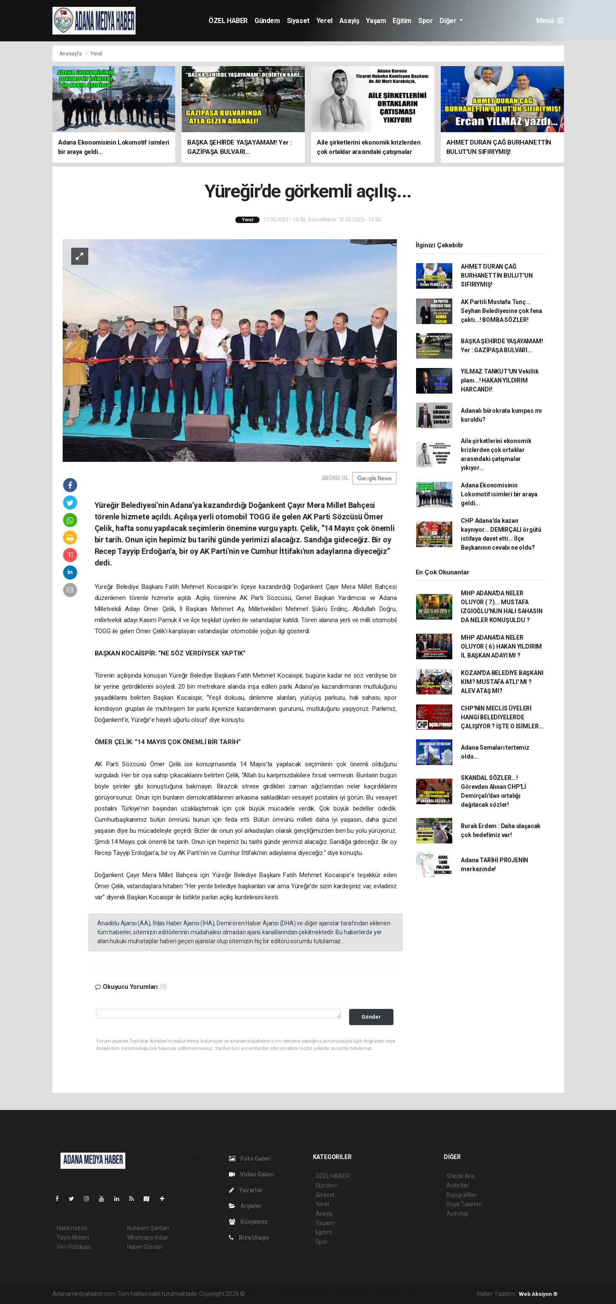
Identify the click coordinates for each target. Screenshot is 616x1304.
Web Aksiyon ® (538, 1294)
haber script (403, 1293)
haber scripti (334, 1293)
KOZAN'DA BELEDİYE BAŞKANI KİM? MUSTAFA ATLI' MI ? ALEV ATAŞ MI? (502, 681)
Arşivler (245, 1206)
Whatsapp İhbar (147, 1237)
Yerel (324, 21)
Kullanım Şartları (148, 1228)
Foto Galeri (250, 1158)
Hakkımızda (72, 1228)
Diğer (449, 21)
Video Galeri (251, 1174)
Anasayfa (71, 53)
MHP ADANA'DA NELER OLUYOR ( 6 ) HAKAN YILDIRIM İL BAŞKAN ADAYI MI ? (501, 646)
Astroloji (457, 1213)
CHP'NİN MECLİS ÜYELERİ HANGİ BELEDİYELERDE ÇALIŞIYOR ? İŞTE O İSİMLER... (502, 717)
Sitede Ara (460, 1176)
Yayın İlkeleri (73, 1237)
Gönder (371, 1017)
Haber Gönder (145, 1246)
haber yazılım (369, 1293)
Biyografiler (461, 1194)
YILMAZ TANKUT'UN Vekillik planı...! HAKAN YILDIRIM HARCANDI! (499, 380)
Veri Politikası (74, 1246)
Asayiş (349, 21)
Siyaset (298, 21)
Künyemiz (248, 1221)
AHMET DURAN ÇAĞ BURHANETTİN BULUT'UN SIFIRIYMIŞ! (496, 275)
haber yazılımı (264, 1293)
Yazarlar (246, 1190)
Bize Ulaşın (249, 1237)
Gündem (267, 21)
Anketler (457, 1185)
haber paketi (300, 1293)
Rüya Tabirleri (464, 1204)
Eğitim (402, 21)
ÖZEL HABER (228, 21)
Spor (425, 21)
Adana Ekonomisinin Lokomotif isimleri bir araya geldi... (499, 494)
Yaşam (376, 21)
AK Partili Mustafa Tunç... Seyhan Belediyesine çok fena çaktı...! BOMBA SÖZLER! (501, 310)
